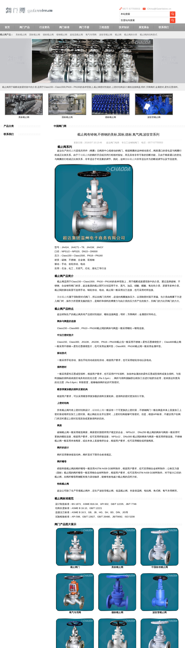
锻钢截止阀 (61, 34)
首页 (7, 27)
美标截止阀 (21, 34)
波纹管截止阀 (105, 34)
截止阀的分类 (130, 34)
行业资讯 (44, 27)
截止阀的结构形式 (148, 34)
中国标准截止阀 (159, 567)
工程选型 (104, 27)
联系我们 (164, 27)
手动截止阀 (84, 155)
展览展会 (144, 27)
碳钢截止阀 (98, 410)
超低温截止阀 (76, 34)
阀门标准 (64, 27)
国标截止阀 (34, 34)
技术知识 (124, 27)
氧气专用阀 (91, 34)
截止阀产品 (5, 34)
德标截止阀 (48, 34)
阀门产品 (25, 27)
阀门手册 (84, 27)
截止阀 (118, 34)
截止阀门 (75, 567)
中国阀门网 (60, 126)
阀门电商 (115, 142)
